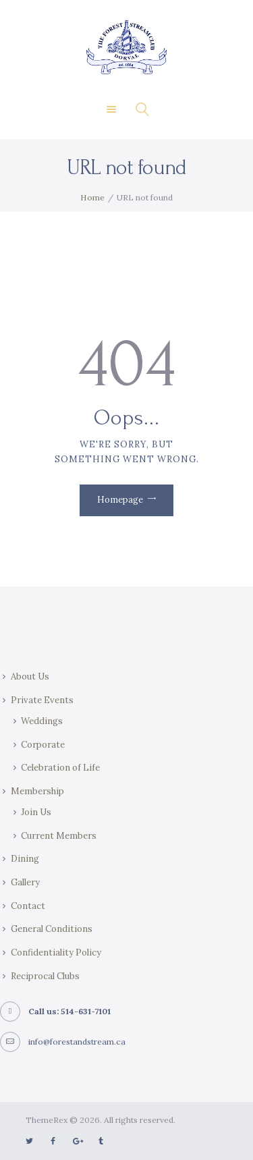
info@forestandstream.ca (76, 1042)
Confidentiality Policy (56, 952)
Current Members (58, 835)
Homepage (120, 499)
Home (92, 197)
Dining (25, 858)
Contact (28, 906)
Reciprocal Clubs (45, 976)
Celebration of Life (60, 767)
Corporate (43, 744)
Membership (37, 791)
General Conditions (51, 929)
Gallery (25, 882)
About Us (30, 676)
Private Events (42, 700)
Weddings (42, 721)
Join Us (36, 812)
